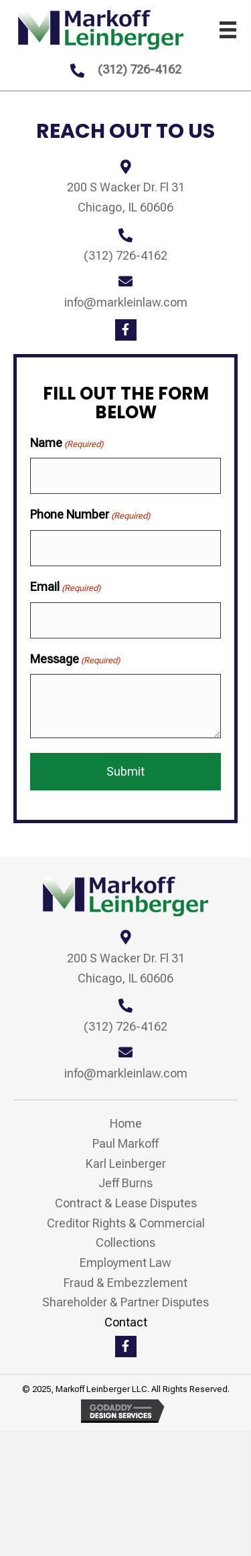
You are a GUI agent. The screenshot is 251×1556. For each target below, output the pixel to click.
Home (126, 1123)
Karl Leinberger (126, 1163)
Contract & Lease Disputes (126, 1203)
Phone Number (90, 515)
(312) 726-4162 (139, 69)
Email (65, 587)
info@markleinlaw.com (125, 302)
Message (75, 659)
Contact (125, 1322)
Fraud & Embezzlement (125, 1283)
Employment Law (125, 1263)
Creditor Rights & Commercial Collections (126, 1233)
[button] (126, 330)
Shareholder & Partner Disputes (125, 1302)
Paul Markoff (125, 1143)
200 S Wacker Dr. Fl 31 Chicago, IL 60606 (126, 968)
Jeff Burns (125, 1183)
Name (66, 443)
